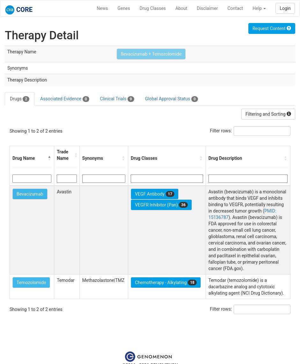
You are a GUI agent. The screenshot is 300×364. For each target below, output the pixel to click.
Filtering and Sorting (268, 114)
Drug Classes (153, 8)
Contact (235, 8)
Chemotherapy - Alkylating (166, 282)
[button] (49, 158)
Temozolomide (31, 282)
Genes (124, 8)
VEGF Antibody (154, 194)
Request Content (271, 28)
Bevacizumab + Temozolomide (151, 54)
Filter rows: (221, 130)
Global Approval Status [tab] (171, 99)
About (181, 8)
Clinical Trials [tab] (117, 99)
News (102, 8)
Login (285, 8)
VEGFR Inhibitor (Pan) (161, 205)
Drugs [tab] (19, 99)
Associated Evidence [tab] (64, 99)
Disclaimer (207, 8)
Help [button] (259, 8)
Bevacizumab (30, 194)
